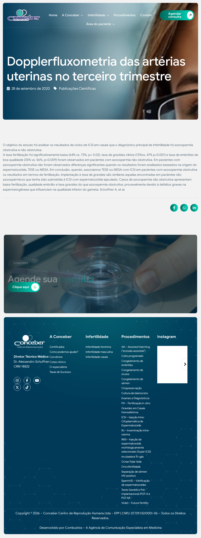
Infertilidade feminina (98, 347)
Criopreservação (131, 388)
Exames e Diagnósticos (135, 398)
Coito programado (132, 356)
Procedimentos (125, 15)
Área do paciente (100, 24)
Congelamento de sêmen (132, 381)
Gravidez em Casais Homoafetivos (133, 410)
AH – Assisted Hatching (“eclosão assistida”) (135, 349)
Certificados (57, 347)
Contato (146, 15)
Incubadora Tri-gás (132, 456)
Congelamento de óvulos (132, 372)
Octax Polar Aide (131, 461)
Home (53, 15)
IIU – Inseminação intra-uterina (135, 432)
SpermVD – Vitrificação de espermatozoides (135, 482)
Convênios (56, 357)
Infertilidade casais (97, 357)
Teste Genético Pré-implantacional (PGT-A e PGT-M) (135, 494)
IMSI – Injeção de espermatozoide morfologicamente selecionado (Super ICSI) (136, 445)
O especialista (58, 367)
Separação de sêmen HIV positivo (134, 473)
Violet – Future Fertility (135, 503)
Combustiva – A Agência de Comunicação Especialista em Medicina (113, 528)
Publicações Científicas (77, 88)
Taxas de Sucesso (60, 372)
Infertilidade (98, 15)
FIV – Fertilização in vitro (135, 403)
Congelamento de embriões (132, 363)
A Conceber (72, 15)
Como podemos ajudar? (64, 352)
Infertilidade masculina (99, 352)
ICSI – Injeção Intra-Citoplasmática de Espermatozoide (133, 421)
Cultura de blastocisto (134, 393)
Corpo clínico (58, 362)
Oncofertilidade (131, 466)
